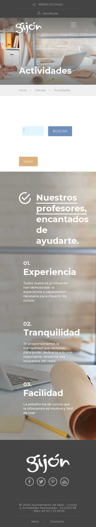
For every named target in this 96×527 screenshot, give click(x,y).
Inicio (23, 90)
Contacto (57, 521)
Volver (28, 161)
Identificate (50, 13)
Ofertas (40, 90)
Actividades (62, 90)
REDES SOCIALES (51, 4)
